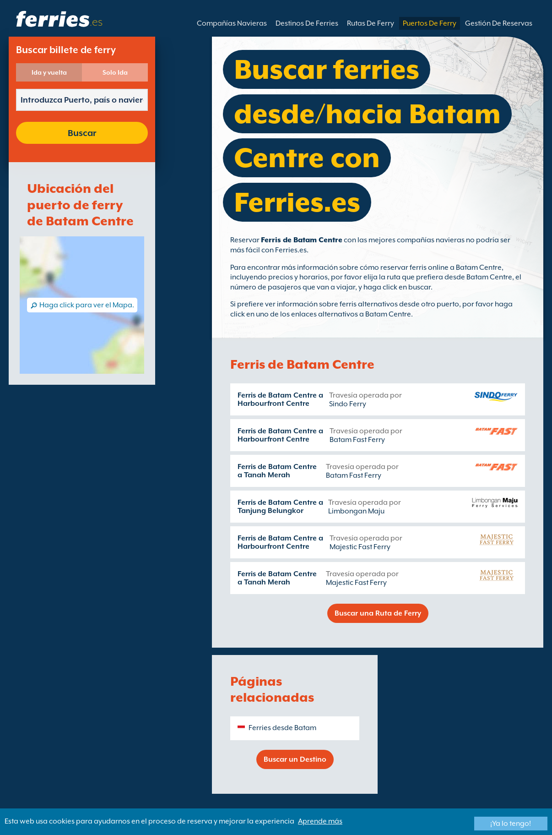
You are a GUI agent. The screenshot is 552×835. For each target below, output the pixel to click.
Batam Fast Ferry (357, 440)
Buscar (82, 133)
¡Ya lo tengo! (510, 823)
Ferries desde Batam (282, 728)
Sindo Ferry (347, 404)
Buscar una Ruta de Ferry (378, 613)
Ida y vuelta (49, 72)
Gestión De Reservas (498, 23)
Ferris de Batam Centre (301, 240)
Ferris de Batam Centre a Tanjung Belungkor (280, 506)
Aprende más (320, 821)
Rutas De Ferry (370, 23)
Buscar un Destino (295, 759)
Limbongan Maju (356, 511)
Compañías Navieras (232, 23)
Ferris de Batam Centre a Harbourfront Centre (280, 399)
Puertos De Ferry (429, 23)
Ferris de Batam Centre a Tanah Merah (277, 471)
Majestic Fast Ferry (360, 547)
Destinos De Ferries (307, 23)
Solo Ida (115, 72)
